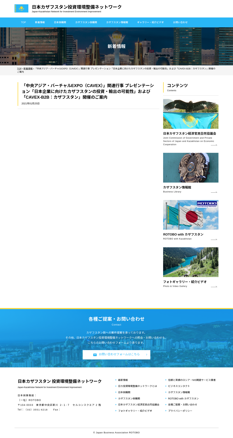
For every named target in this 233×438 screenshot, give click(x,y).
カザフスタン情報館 (117, 22)
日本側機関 (60, 22)
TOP (23, 22)
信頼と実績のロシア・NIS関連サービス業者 (192, 380)
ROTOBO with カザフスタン (183, 398)
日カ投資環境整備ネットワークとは (137, 386)
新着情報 (40, 22)
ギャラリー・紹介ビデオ (150, 22)
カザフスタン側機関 (86, 22)
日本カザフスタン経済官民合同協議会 (138, 404)
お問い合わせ (180, 22)
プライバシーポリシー (180, 411)
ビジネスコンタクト (179, 386)
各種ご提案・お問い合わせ (182, 404)
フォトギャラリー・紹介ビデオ (135, 411)
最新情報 (123, 380)
